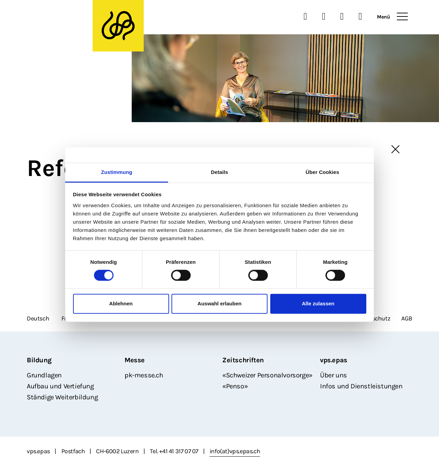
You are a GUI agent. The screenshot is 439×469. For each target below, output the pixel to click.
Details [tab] (219, 172)
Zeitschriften (243, 360)
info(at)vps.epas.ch (235, 451)
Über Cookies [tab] (322, 172)
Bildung (39, 360)
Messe (134, 360)
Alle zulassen (318, 304)
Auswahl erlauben (219, 304)
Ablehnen (120, 304)
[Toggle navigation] (402, 17)
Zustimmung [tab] (116, 172)
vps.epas (333, 360)
